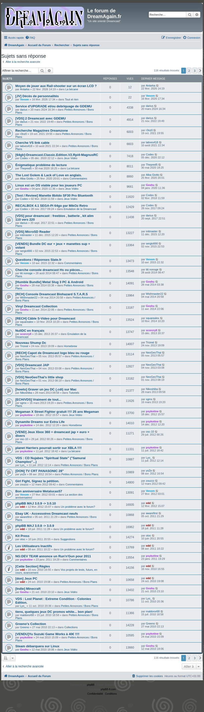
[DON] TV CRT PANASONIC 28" (39, 471)
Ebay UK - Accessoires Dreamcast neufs (46, 513)
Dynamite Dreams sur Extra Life (40, 422)
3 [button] (195, 70)
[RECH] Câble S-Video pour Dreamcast (45, 318)
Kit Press (22, 536)
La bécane (71, 89)
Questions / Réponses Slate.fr (38, 260)
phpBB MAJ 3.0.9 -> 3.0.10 (35, 503)
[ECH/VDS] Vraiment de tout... (38, 399)
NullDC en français (29, 330)
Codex (24, 158)
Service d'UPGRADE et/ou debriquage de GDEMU (53, 106)
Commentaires (78, 178)
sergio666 (26, 250)
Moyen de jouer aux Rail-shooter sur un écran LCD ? (56, 86)
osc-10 (24, 439)
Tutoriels (74, 392)
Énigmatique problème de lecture (41, 165)
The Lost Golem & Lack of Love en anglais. (48, 175)
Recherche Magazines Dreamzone (41, 130)
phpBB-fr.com (108, 689)
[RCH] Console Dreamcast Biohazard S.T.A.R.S (51, 294)
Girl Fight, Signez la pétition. (37, 481)
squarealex (26, 321)
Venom (24, 99)
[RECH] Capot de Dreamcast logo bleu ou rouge (52, 353)
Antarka (24, 89)
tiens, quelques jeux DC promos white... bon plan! (53, 612)
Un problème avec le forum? (78, 506)
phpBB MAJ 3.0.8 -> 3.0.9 (34, 526)
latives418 (26, 146)
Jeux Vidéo (70, 158)
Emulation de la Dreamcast (80, 209)
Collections (71, 627)
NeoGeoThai (27, 356)
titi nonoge (26, 273)
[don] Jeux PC (26, 578)
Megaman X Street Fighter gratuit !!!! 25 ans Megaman (57, 412)
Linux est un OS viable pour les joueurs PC (48, 185)
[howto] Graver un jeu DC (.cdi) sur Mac (46, 389)
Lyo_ (23, 465)
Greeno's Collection (30, 624)
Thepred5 (26, 168)
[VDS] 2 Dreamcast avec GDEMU (40, 118)
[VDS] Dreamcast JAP (32, 365)
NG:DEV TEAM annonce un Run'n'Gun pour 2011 (53, 556)
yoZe (23, 474)
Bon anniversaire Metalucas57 (38, 491)
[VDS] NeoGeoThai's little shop (39, 377)
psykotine (26, 415)
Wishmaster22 (28, 297)
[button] (200, 71)
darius (23, 109)
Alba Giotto (26, 178)
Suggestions (67, 539)
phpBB (90, 684)
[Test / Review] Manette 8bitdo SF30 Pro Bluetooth (54, 195)
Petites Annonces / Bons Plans (79, 465)
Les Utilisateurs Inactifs (33, 546)
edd (22, 506)
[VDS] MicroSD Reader (32, 232)
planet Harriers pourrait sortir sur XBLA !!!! (48, 448)
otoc (22, 539)
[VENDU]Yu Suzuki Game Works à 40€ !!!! (47, 634)
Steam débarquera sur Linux (37, 646)
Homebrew (70, 346)
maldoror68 (27, 615)
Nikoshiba (26, 392)
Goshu (24, 188)
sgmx (23, 402)
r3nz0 (23, 133)
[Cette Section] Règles (32, 566)
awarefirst (26, 516)
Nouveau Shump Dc (30, 343)
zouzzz (24, 484)
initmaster (26, 235)
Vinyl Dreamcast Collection (36, 306)
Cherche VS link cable (32, 143)
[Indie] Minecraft (28, 589)
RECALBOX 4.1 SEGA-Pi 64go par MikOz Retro (51, 206)
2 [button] (189, 70)
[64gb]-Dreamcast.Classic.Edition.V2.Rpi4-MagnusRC (56, 155)
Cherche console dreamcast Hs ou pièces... (49, 270)
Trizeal (24, 346)
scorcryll (25, 333)
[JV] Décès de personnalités (37, 96)
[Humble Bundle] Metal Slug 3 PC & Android (49, 282)
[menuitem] (30, 38)
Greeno (24, 627)
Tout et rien (71, 99)
